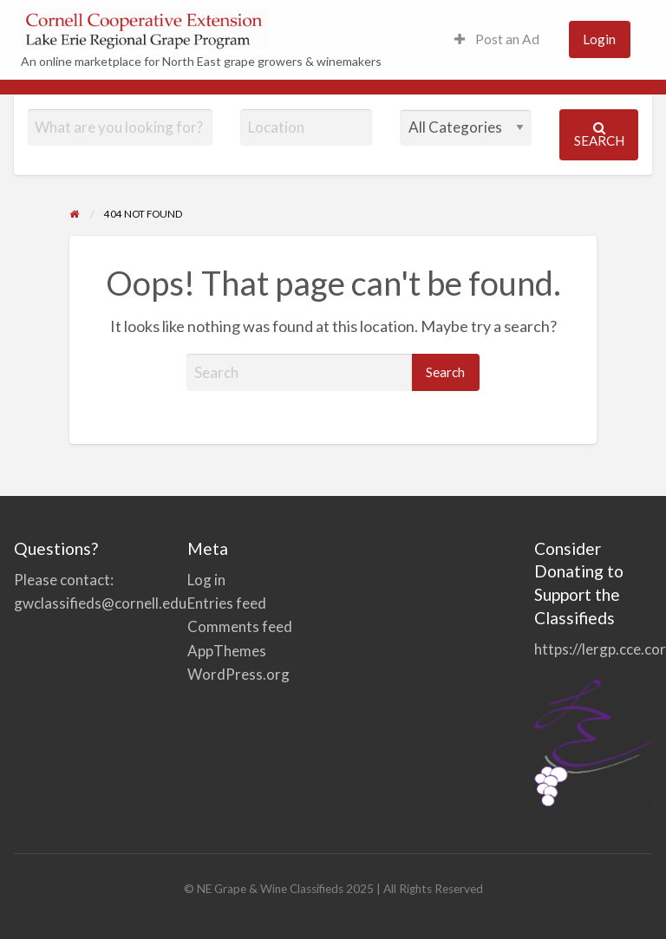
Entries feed (226, 603)
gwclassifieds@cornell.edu (100, 603)
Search (599, 134)
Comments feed (239, 626)
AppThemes (226, 651)
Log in (206, 580)
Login (599, 39)
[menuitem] (497, 39)
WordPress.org (238, 674)
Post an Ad (496, 39)
